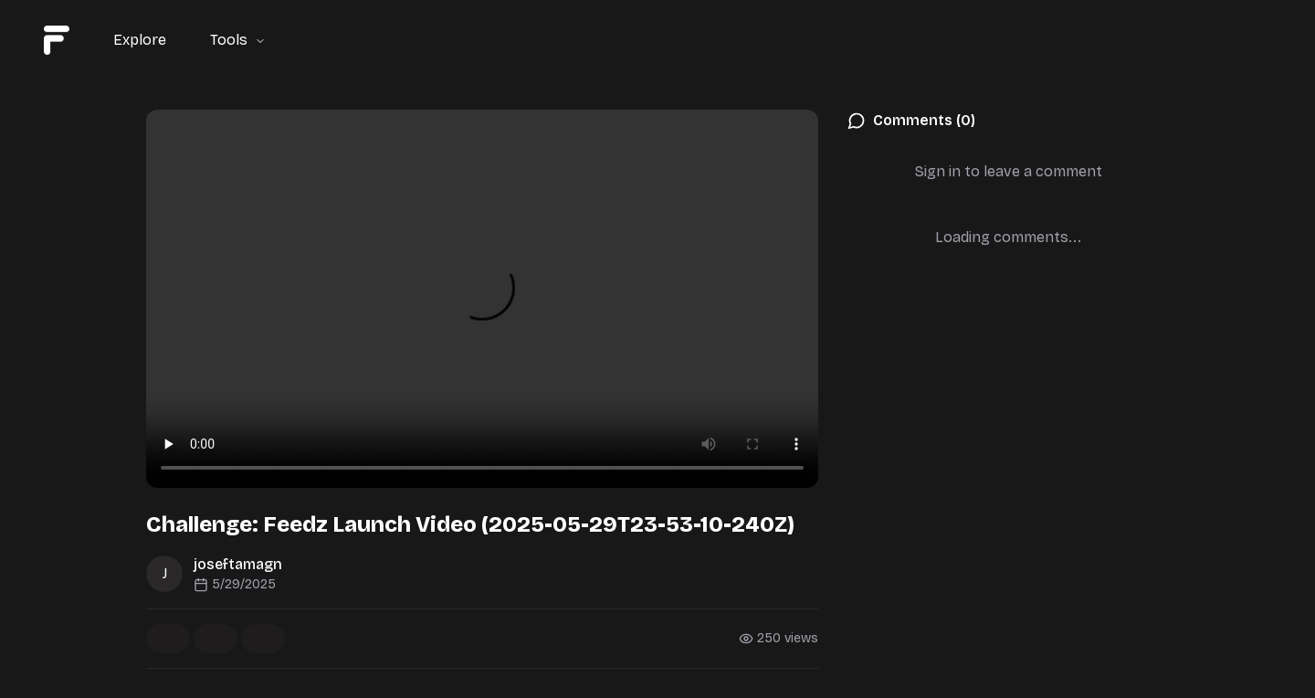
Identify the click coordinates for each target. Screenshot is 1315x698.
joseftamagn (238, 564)
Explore (139, 39)
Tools (238, 39)
